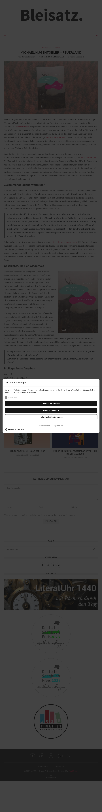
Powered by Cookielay (14, 429)
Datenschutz (44, 426)
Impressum (58, 426)
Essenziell (11, 397)
